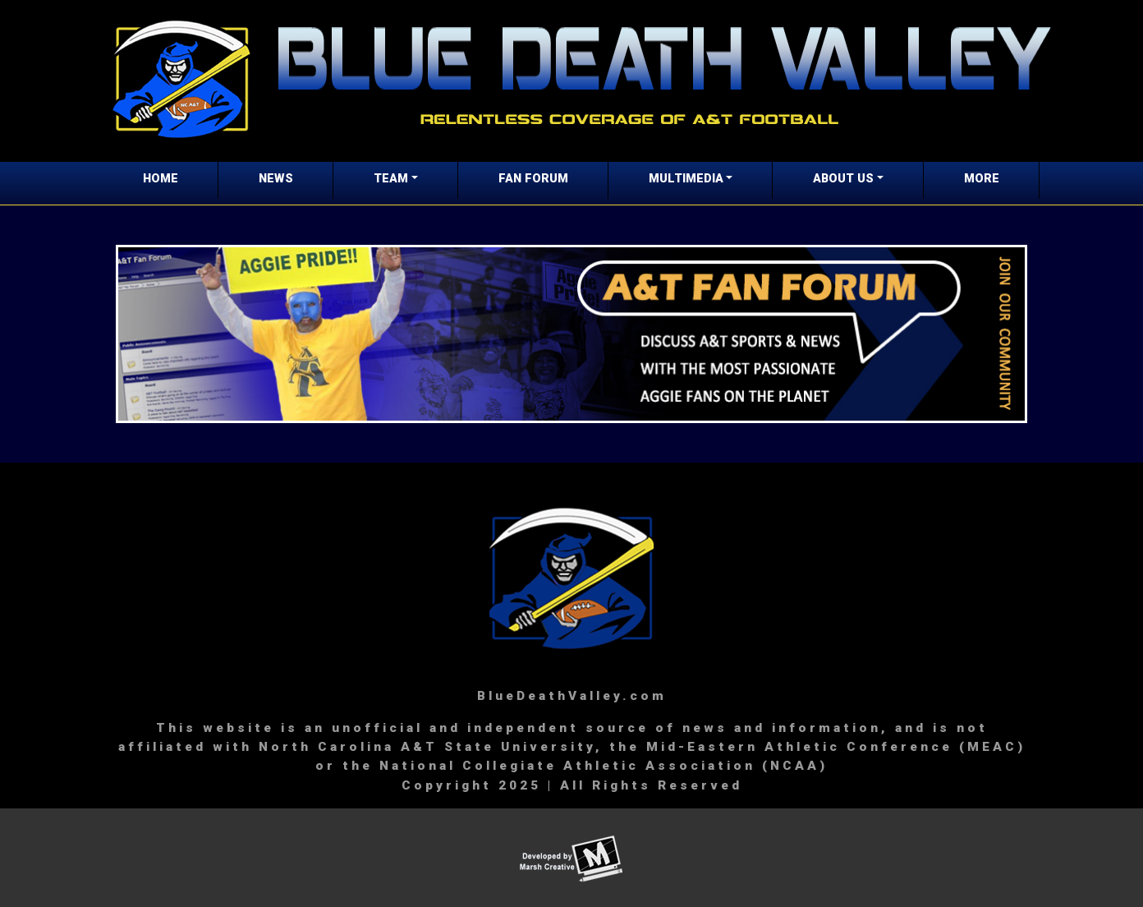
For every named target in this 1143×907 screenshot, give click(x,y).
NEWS (276, 179)
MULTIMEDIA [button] (686, 179)
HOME (160, 179)
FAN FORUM (533, 179)
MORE (981, 179)
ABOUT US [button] (843, 179)
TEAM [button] (391, 179)
